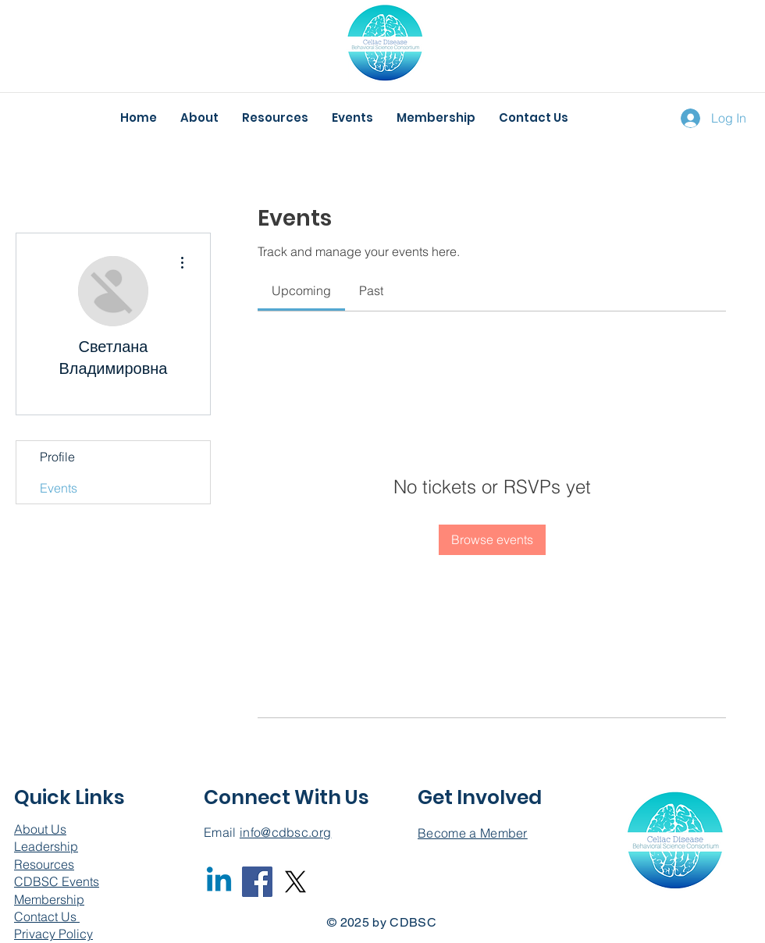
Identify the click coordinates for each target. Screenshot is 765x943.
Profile (57, 456)
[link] (301, 290)
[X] (295, 881)
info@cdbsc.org (285, 832)
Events (58, 488)
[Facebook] (257, 881)
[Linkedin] (219, 881)
